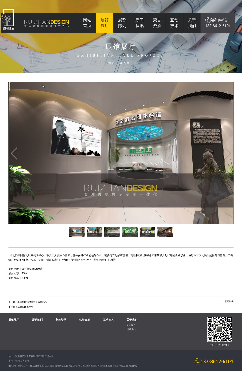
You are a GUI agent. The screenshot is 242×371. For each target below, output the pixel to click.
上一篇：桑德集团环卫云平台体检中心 (27, 302)
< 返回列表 (228, 301)
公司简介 (131, 325)
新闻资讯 (139, 23)
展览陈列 (122, 23)
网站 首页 (87, 23)
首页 (111, 63)
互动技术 (174, 23)
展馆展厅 (127, 63)
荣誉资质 (157, 23)
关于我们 (192, 23)
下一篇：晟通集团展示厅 (20, 306)
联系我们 (131, 329)
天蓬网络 (133, 365)
